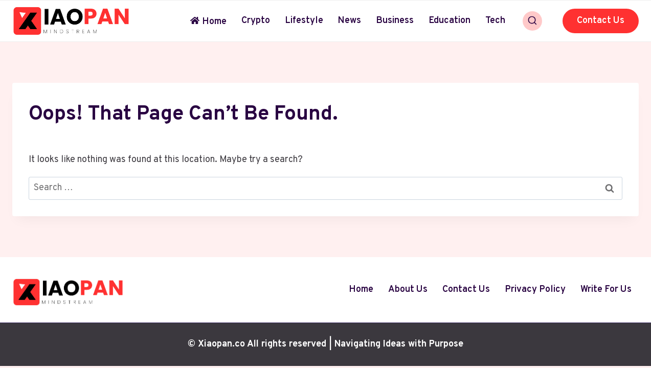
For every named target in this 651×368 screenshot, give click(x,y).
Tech (495, 21)
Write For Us (606, 289)
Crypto (255, 21)
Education (449, 21)
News (349, 21)
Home (208, 22)
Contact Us (600, 21)
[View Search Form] (532, 21)
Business (395, 21)
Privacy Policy (535, 289)
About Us (408, 289)
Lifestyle (304, 21)
